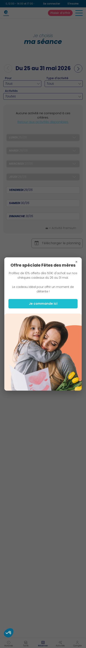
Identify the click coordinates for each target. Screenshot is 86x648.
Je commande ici (43, 303)
